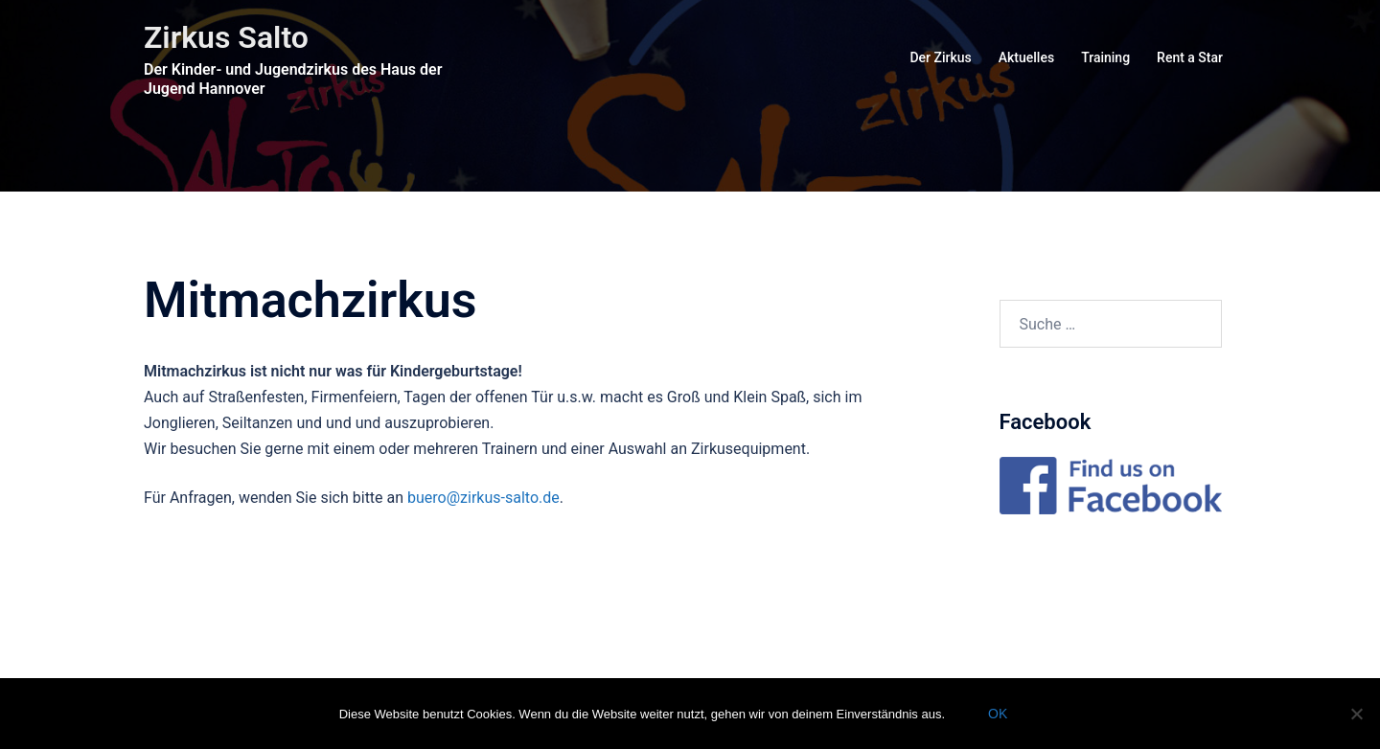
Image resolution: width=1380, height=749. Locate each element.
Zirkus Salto (226, 37)
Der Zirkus (940, 57)
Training (1105, 57)
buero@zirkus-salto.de (483, 497)
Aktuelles (1026, 57)
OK (997, 713)
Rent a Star (1190, 57)
